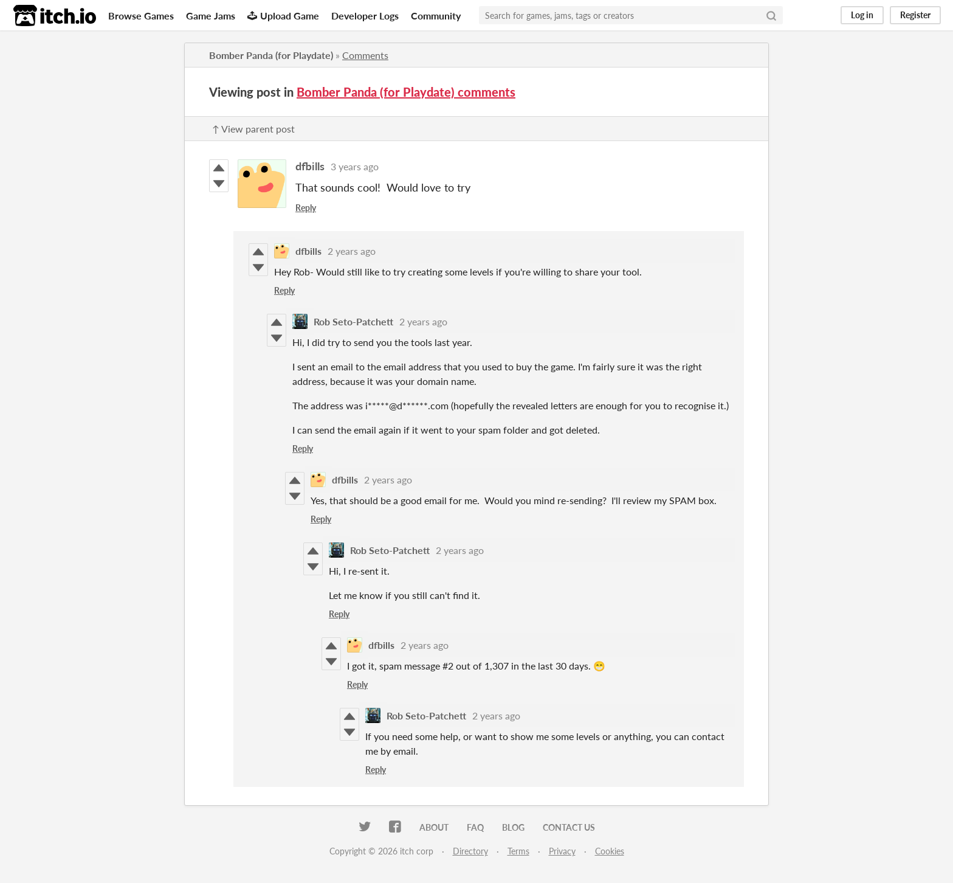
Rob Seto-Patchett (353, 321)
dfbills (310, 166)
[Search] (771, 15)
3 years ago (355, 166)
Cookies (609, 851)
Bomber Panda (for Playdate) (271, 55)
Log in (862, 15)
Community (436, 15)
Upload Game (283, 15)
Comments (365, 55)
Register (915, 15)
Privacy (562, 851)
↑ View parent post (253, 128)
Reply (305, 208)
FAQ (475, 827)
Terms (518, 851)
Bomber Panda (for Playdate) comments (406, 92)
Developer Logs (365, 15)
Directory (470, 851)
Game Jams (210, 15)
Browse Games (141, 15)
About (434, 827)
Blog (513, 827)
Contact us (569, 827)
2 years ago (352, 251)
